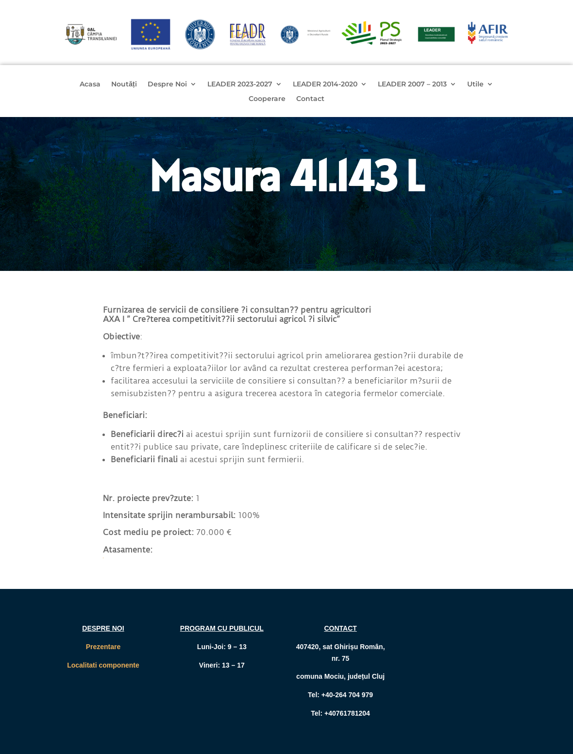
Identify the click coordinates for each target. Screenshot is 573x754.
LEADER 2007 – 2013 (412, 84)
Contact (310, 99)
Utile (475, 84)
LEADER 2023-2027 (239, 84)
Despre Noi (167, 84)
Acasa (90, 84)
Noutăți (123, 84)
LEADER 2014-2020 (325, 84)
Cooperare (267, 99)
